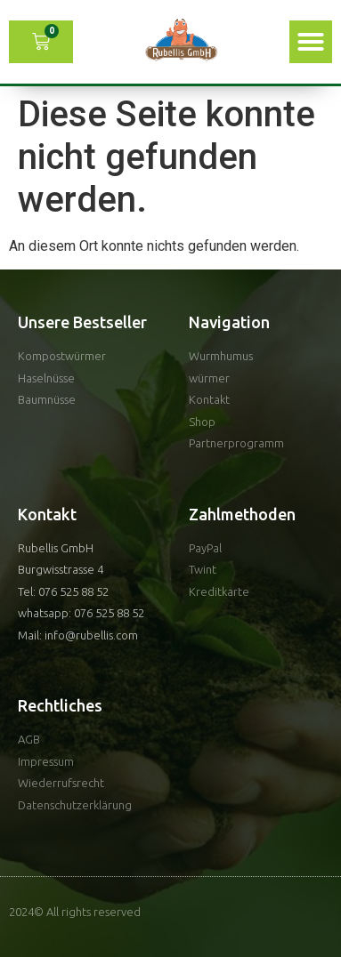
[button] (310, 41)
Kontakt (47, 514)
